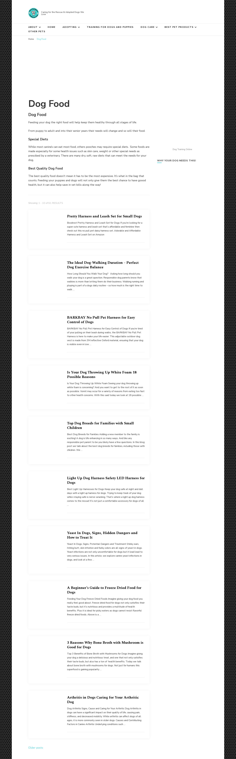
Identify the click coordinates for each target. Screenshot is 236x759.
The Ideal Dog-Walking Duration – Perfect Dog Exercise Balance (103, 265)
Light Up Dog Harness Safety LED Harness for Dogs (106, 480)
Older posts (35, 747)
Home (51, 27)
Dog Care (148, 27)
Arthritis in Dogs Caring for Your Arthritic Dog (103, 700)
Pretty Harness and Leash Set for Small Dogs (104, 216)
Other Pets (36, 31)
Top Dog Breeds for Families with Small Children (100, 426)
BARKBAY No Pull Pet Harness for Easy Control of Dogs (101, 320)
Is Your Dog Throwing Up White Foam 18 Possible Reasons (102, 375)
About (33, 27)
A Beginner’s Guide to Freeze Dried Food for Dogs (104, 590)
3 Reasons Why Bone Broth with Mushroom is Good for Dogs (105, 645)
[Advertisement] (118, 65)
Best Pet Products (179, 27)
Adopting (70, 27)
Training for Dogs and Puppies (110, 27)
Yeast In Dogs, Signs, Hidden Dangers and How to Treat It (102, 535)
